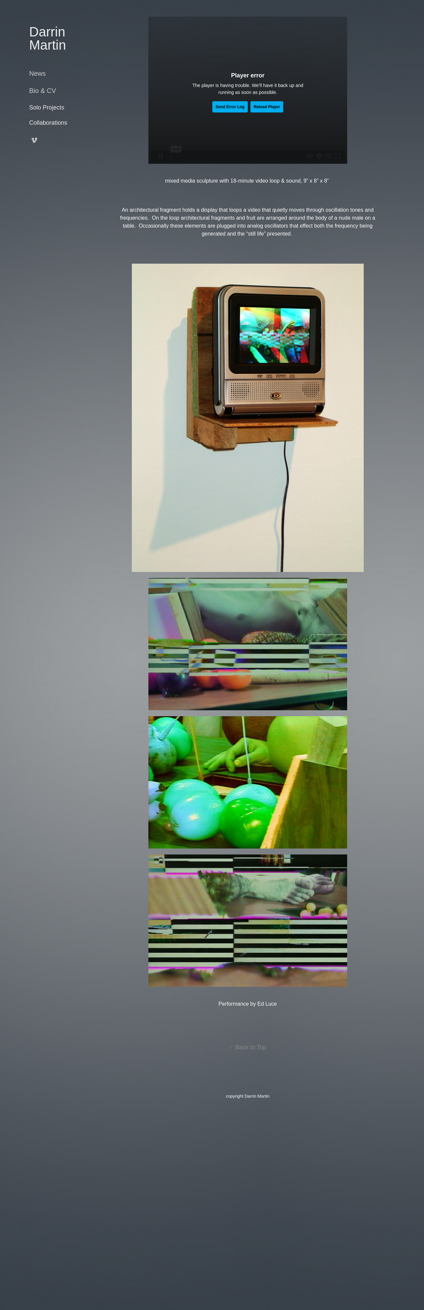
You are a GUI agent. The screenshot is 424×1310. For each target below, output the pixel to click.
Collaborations (48, 122)
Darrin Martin (49, 38)
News (37, 73)
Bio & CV (42, 90)
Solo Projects (46, 107)
